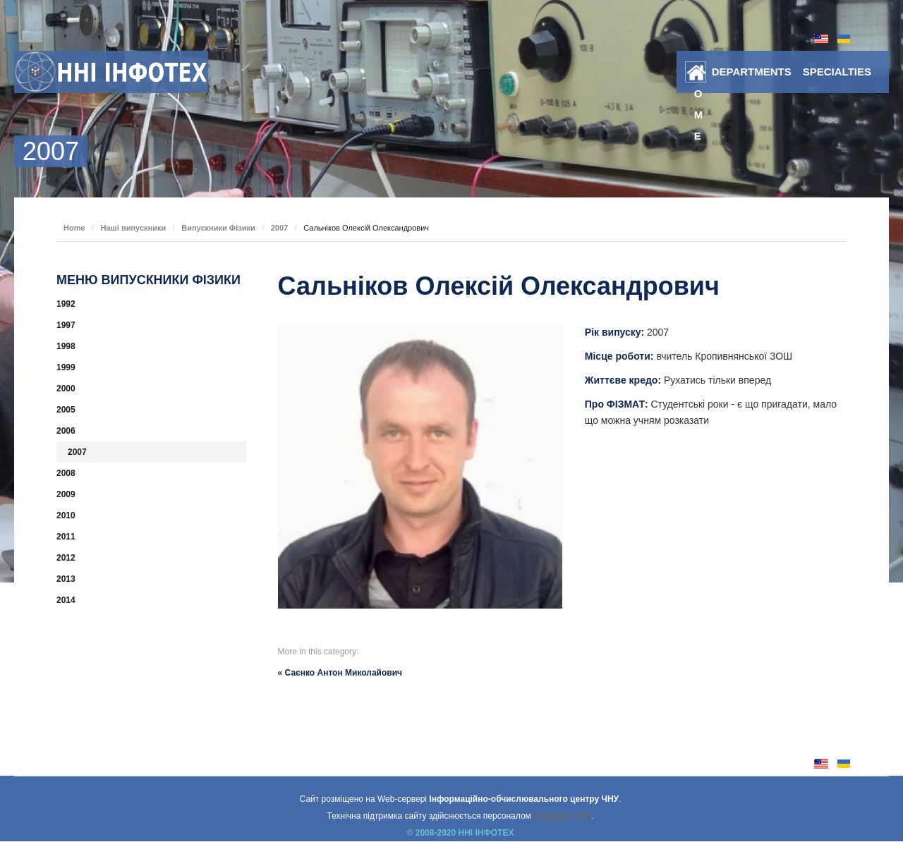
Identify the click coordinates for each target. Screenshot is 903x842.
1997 (65, 325)
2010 (65, 515)
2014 (65, 600)
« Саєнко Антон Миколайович (340, 673)
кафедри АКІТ (562, 816)
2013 (65, 579)
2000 (65, 388)
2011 (65, 537)
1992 (65, 304)
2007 (279, 228)
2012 (65, 558)
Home (698, 74)
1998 (65, 346)
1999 (65, 367)
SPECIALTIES (837, 72)
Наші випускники (133, 228)
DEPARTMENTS (752, 72)
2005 (65, 410)
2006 (65, 431)
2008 (65, 473)
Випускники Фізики (218, 228)
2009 (65, 494)
